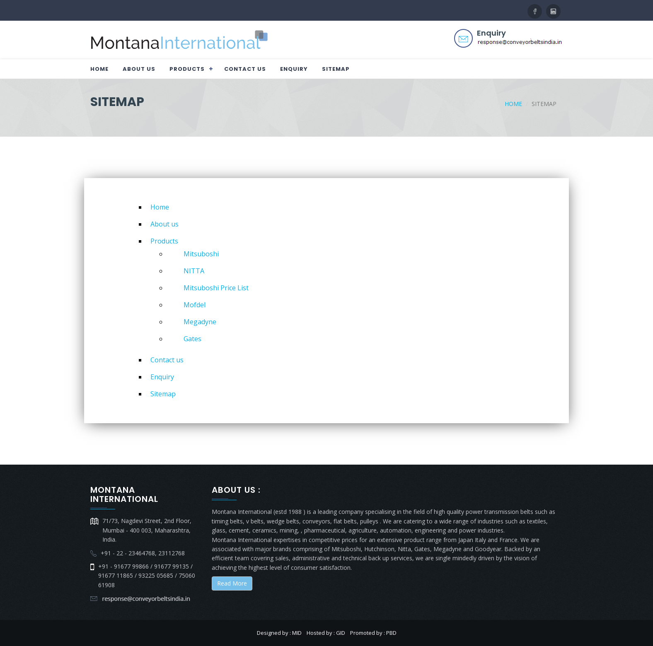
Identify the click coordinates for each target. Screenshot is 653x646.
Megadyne (200, 321)
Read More (232, 583)
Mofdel (195, 304)
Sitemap (336, 69)
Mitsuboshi (201, 253)
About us (139, 69)
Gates (192, 338)
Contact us (245, 69)
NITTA (194, 270)
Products (187, 69)
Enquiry (294, 69)
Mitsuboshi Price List (216, 287)
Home (99, 69)
